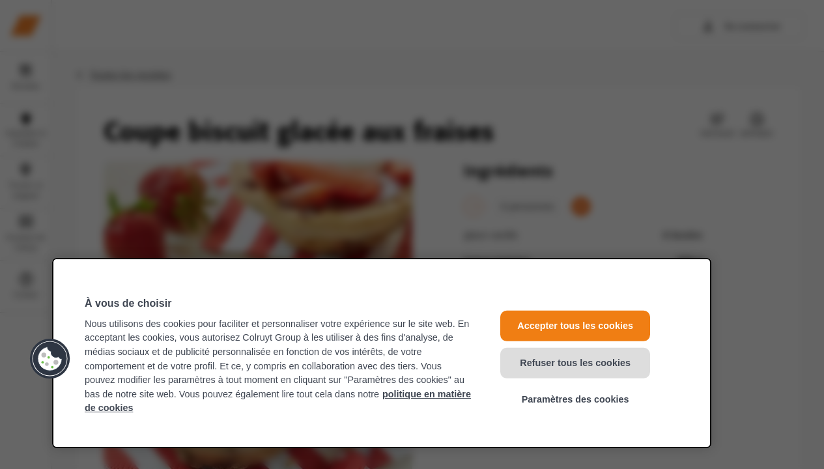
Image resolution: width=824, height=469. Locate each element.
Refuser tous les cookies (575, 362)
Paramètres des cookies (575, 399)
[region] (381, 353)
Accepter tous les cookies (575, 325)
